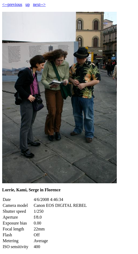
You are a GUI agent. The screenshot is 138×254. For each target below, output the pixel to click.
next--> (39, 4)
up (28, 4)
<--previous (12, 4)
